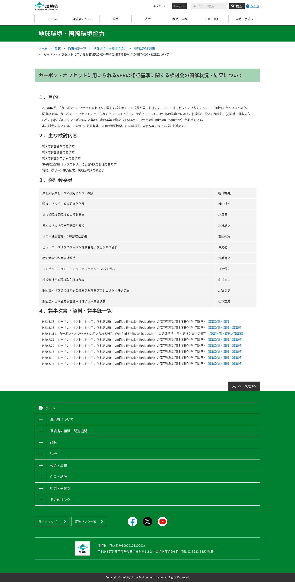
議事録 (236, 327)
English (179, 6)
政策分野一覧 (77, 48)
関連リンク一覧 (85, 521)
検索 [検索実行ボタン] (239, 6)
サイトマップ (48, 521)
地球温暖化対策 (144, 48)
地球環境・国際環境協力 (110, 48)
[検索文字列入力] (209, 6)
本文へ (158, 6)
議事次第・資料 (218, 321)
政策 (58, 48)
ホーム (51, 19)
